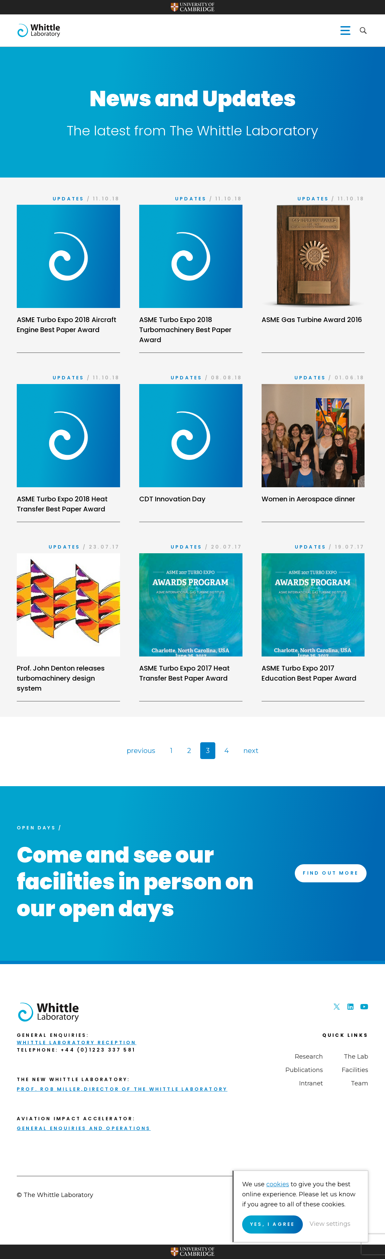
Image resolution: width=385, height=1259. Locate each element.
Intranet (311, 1083)
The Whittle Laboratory (38, 30)
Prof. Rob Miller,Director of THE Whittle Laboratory (122, 1089)
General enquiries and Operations (84, 1128)
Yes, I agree (272, 1224)
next (251, 751)
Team (359, 1083)
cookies (277, 1184)
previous (141, 751)
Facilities (355, 1070)
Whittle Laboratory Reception (76, 1042)
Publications (304, 1070)
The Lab (356, 1056)
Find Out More (331, 873)
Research (309, 1056)
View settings (330, 1223)
